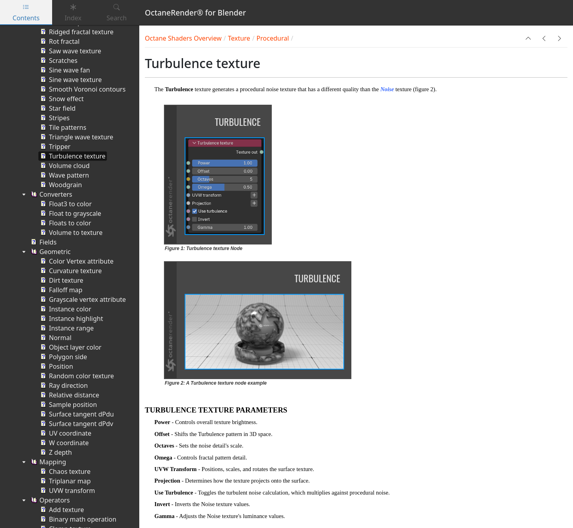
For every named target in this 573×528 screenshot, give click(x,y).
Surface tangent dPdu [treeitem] (76, 414)
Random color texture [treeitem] (76, 376)
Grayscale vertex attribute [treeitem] (82, 299)
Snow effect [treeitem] (61, 99)
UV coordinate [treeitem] (65, 433)
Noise (387, 89)
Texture (239, 38)
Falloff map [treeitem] (60, 290)
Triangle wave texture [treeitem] (76, 137)
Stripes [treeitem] (54, 118)
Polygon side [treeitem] (63, 357)
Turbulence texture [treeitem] (72, 156)
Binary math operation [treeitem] (77, 519)
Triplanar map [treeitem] (65, 481)
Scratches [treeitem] (58, 60)
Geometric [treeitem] (50, 251)
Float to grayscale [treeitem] (70, 213)
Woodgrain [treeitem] (60, 185)
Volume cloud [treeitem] (64, 165)
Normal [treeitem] (55, 337)
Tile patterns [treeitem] (62, 127)
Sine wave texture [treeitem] (70, 79)
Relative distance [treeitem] (69, 395)
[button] (528, 38)
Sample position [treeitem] (68, 404)
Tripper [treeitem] (54, 146)
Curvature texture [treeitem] (70, 271)
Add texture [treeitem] (61, 509)
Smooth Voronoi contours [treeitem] (82, 89)
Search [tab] (117, 12)
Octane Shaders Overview (183, 38)
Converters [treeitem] (50, 194)
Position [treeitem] (56, 366)
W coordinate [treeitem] (64, 443)
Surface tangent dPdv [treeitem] (76, 423)
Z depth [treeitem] (55, 452)
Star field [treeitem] (57, 108)
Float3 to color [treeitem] (65, 204)
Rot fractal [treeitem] (59, 41)
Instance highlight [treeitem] (71, 318)
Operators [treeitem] (49, 500)
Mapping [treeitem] (47, 462)
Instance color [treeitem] (65, 309)
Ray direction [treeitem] (63, 385)
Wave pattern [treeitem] (64, 175)
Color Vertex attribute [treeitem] (76, 261)
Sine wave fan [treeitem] (64, 70)
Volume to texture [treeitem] (71, 232)
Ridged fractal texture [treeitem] (76, 32)
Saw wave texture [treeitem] (70, 51)
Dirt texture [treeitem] (61, 280)
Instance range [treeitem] (66, 328)
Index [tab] (72, 12)
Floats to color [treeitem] (65, 223)
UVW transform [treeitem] (67, 490)
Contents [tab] (26, 12)
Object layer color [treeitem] (70, 347)
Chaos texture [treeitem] (64, 471)
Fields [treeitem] (43, 242)
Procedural (273, 38)
